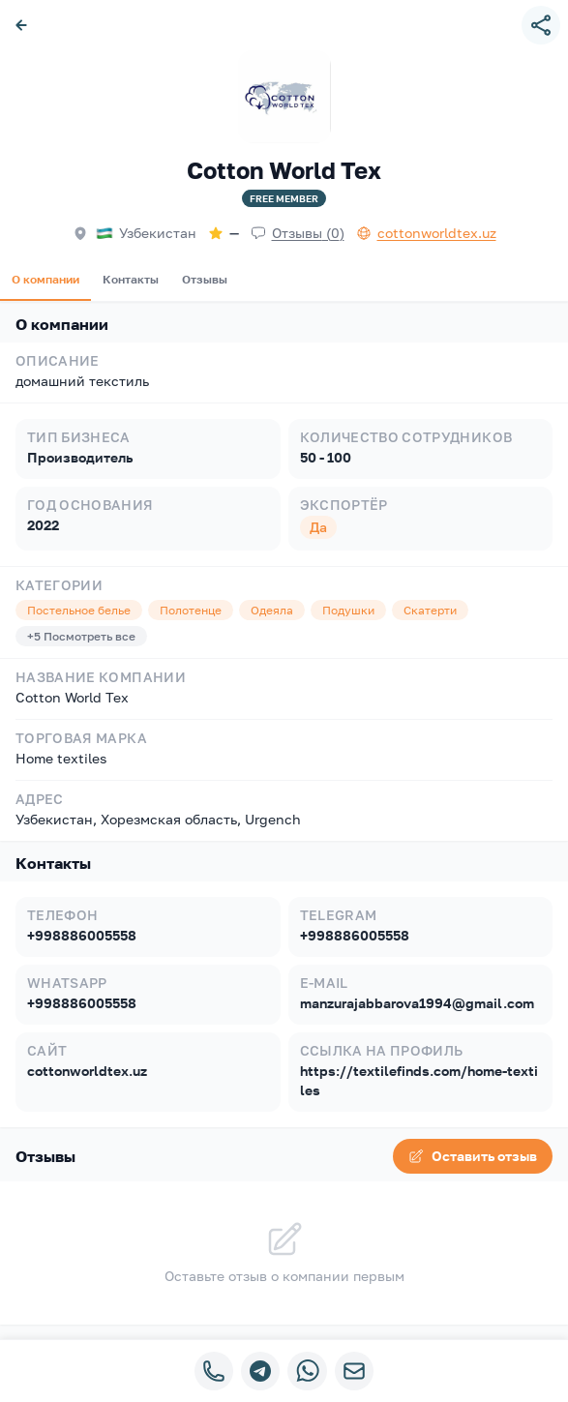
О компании (45, 279)
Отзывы (204, 279)
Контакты (131, 279)
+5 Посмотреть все (81, 636)
